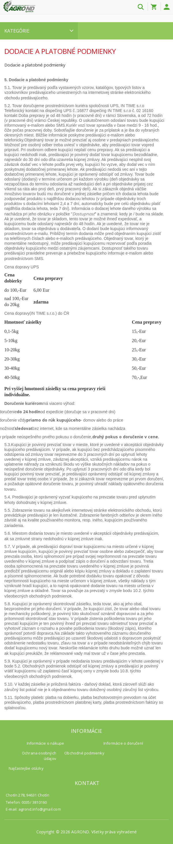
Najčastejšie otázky (26, 768)
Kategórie (39, 31)
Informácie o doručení (123, 743)
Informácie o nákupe (45, 743)
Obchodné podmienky (84, 753)
